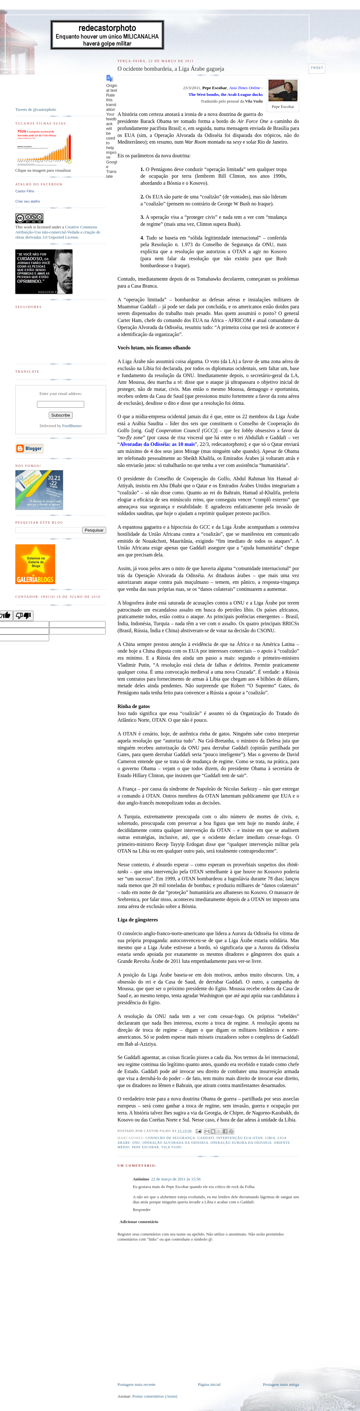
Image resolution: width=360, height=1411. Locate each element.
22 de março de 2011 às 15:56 (176, 1179)
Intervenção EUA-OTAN (240, 1138)
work (28, 227)
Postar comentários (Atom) (154, 1396)
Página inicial (209, 1384)
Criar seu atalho (27, 201)
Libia (270, 1138)
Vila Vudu (171, 1147)
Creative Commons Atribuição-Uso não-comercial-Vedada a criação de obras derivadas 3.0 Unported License (57, 232)
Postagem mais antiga (281, 1384)
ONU (136, 1142)
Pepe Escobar (145, 1147)
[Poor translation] (23, 616)
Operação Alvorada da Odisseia (176, 1142)
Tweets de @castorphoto (35, 109)
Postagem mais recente (136, 1384)
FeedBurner (72, 425)
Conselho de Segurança (170, 1138)
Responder (142, 1209)
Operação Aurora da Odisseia (241, 1142)
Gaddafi (205, 1138)
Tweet (317, 67)
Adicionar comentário (139, 1221)
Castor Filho (24, 191)
